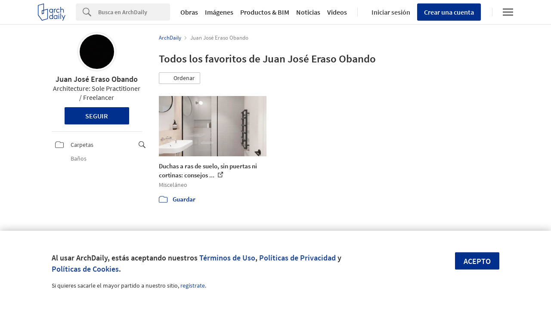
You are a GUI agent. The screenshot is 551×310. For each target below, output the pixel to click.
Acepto (477, 261)
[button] (179, 78)
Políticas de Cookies (85, 269)
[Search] (134, 12)
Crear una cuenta (449, 12)
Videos (337, 12)
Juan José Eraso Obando (97, 79)
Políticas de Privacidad (297, 258)
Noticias (308, 12)
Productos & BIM (264, 12)
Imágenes (219, 12)
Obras (189, 12)
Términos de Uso (227, 258)
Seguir (96, 116)
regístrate (192, 285)
